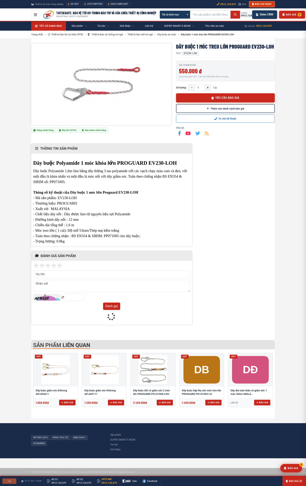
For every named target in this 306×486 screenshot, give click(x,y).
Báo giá (67, 402)
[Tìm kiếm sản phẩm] (210, 15)
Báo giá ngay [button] (262, 4)
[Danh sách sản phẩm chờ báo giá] (292, 15)
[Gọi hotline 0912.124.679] (247, 14)
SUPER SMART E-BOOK (122, 439)
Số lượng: (181, 87)
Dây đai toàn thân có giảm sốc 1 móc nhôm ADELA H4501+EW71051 (248, 394)
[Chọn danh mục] (175, 15)
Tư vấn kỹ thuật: (225, 118)
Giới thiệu (115, 449)
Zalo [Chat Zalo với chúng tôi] (242, 4)
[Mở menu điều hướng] (35, 14)
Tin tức (114, 444)
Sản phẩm (115, 434)
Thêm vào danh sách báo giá (225, 108)
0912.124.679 (264, 25)
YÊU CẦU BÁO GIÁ (225, 97)
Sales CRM (264, 14)
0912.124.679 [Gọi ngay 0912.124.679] (226, 4)
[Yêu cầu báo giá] (291, 468)
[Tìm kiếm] (235, 15)
